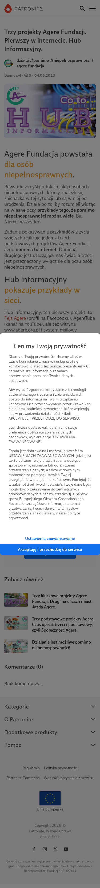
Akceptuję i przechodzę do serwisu (50, 549)
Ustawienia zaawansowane (50, 538)
